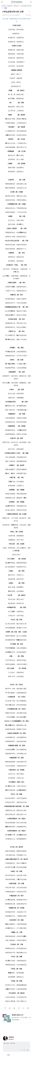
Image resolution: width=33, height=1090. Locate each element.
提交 (8, 1055)
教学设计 (16, 6)
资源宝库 (9, 6)
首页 (4, 6)
